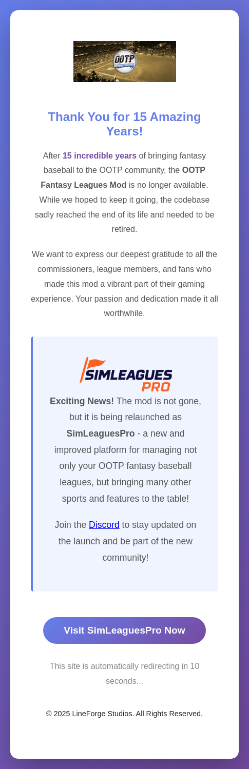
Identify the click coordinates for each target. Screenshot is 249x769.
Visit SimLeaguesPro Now (124, 630)
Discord (104, 525)
